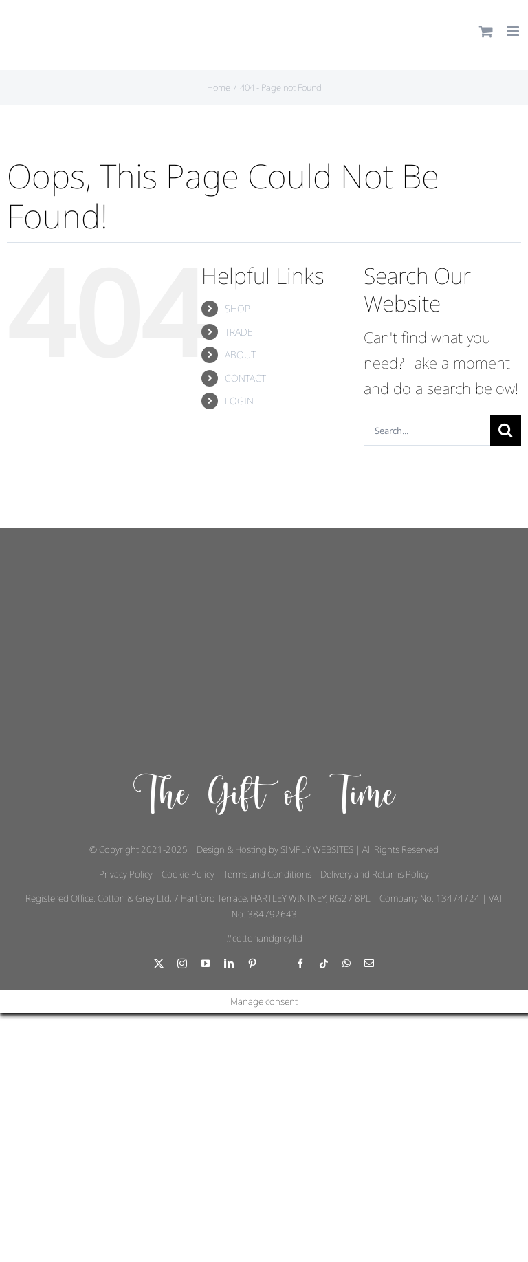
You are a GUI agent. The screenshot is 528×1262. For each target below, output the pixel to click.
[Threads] (276, 964)
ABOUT (240, 354)
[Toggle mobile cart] (486, 31)
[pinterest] (252, 963)
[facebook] (300, 963)
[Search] (505, 430)
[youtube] (205, 963)
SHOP (237, 308)
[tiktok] (324, 963)
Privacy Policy (126, 874)
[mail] (369, 963)
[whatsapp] (346, 963)
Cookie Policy (188, 874)
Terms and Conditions (267, 874)
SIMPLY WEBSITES (316, 849)
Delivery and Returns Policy (374, 874)
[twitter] (159, 963)
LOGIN (239, 400)
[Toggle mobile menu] (514, 31)
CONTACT (245, 377)
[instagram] (182, 963)
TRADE (239, 331)
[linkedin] (229, 963)
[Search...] (427, 430)
